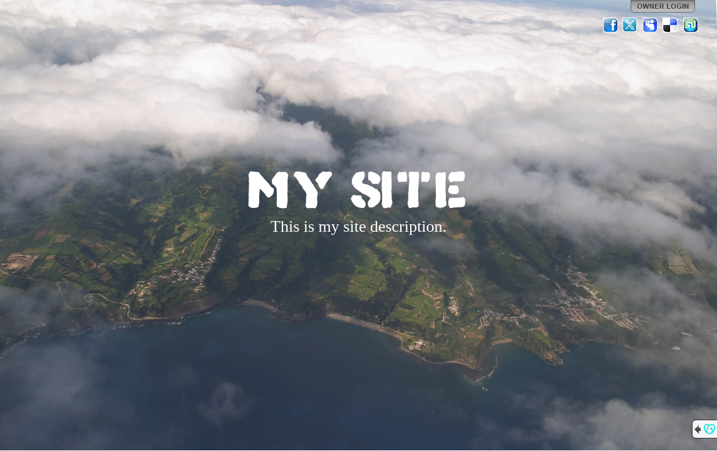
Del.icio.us (670, 25)
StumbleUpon (690, 25)
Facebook (610, 25)
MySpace (650, 25)
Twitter (630, 25)
